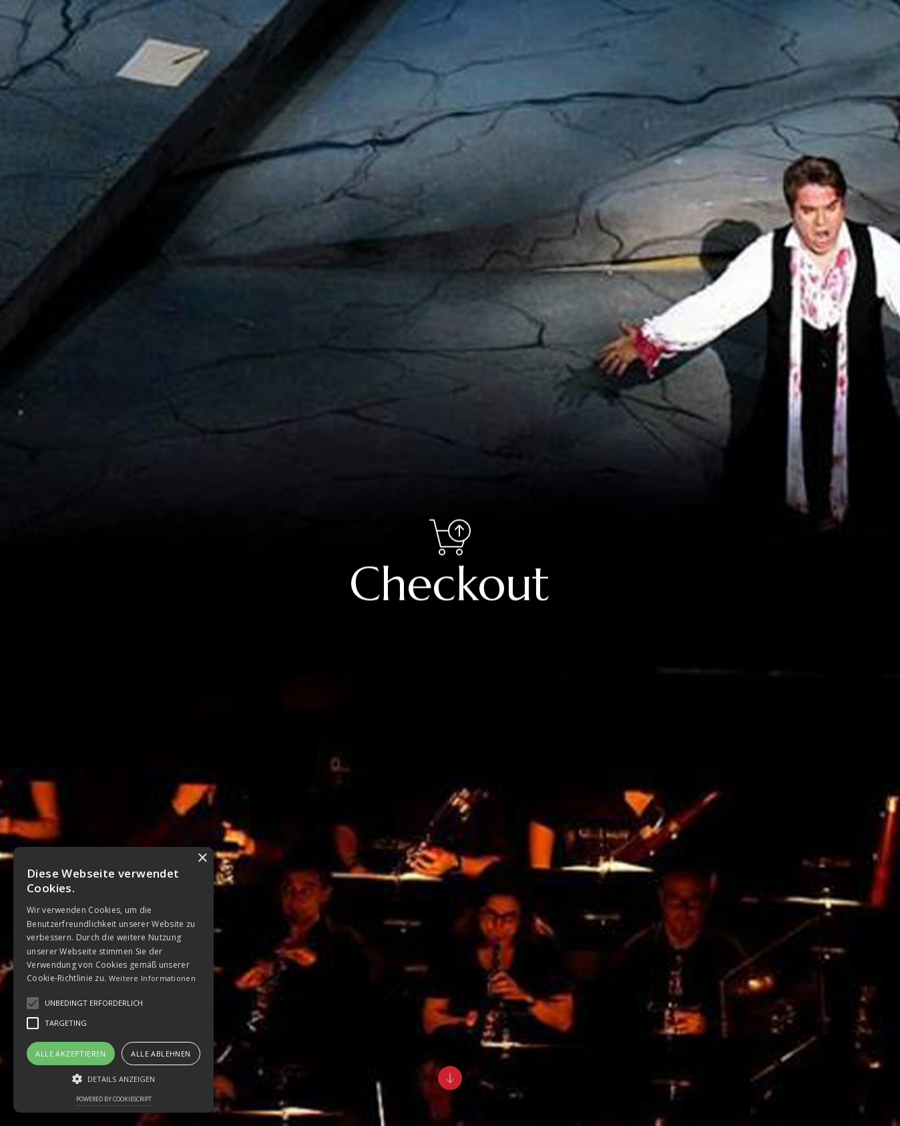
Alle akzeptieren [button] (70, 1054)
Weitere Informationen (152, 978)
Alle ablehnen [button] (160, 1054)
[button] (113, 1079)
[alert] (113, 980)
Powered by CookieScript (114, 1099)
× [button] (202, 859)
